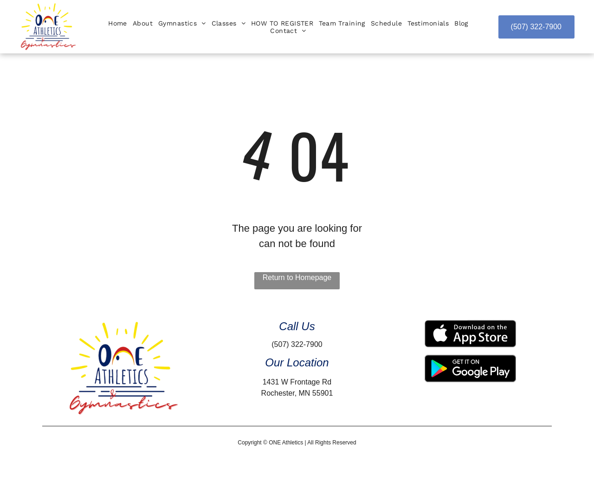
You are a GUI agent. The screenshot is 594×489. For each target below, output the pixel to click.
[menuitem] (117, 23)
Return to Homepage (297, 277)
